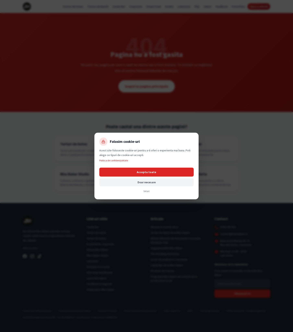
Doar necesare (147, 182)
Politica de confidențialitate (113, 160)
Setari (146, 191)
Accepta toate (146, 172)
